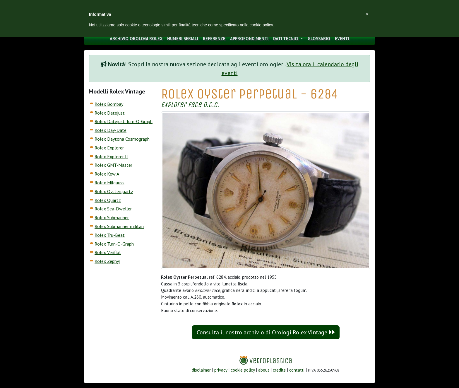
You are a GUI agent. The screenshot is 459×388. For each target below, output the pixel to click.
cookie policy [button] (261, 25)
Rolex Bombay (109, 104)
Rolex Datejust (110, 113)
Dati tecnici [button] (286, 38)
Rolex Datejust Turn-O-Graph (124, 121)
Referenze (214, 38)
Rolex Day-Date (110, 130)
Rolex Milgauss (109, 183)
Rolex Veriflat (108, 252)
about (263, 370)
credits (279, 370)
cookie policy (243, 370)
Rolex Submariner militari (119, 226)
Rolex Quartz (108, 200)
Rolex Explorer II (111, 156)
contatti (296, 370)
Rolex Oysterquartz (114, 191)
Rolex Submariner (112, 217)
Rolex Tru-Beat (110, 235)
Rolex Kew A (107, 174)
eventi (342, 38)
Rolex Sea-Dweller (113, 209)
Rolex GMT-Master (113, 165)
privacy (220, 370)
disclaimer (201, 370)
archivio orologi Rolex (136, 38)
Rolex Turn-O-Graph (114, 244)
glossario (319, 38)
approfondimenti (249, 38)
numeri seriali (182, 38)
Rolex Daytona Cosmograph (122, 139)
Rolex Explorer (109, 148)
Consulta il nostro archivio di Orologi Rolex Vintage (266, 332)
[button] (367, 14)
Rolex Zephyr (107, 261)
